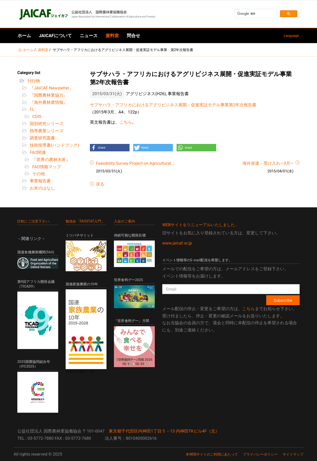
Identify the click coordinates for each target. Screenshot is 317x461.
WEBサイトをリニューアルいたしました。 (200, 224)
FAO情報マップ (46, 166)
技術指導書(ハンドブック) (54, 145)
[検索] (255, 13)
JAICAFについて (55, 35)
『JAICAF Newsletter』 (51, 87)
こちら (125, 122)
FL (31, 109)
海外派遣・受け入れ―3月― (267, 163)
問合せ (133, 35)
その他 (38, 173)
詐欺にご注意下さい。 (35, 221)
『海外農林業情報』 (48, 102)
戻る (99, 184)
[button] (110, 147)
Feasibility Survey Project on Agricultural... (135, 163)
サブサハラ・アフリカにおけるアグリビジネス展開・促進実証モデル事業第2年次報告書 (173, 104)
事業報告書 (40, 180)
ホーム (24, 35)
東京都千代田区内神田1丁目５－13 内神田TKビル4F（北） (164, 431)
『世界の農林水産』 (50, 159)
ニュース (89, 35)
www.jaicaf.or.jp (177, 243)
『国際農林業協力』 (48, 95)
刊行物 (33, 80)
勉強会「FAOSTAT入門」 (85, 221)
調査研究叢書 (42, 138)
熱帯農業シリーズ (46, 130)
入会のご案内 (124, 221)
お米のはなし (42, 188)
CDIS (36, 116)
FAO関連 (37, 152)
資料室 (112, 35)
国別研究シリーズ (46, 123)
